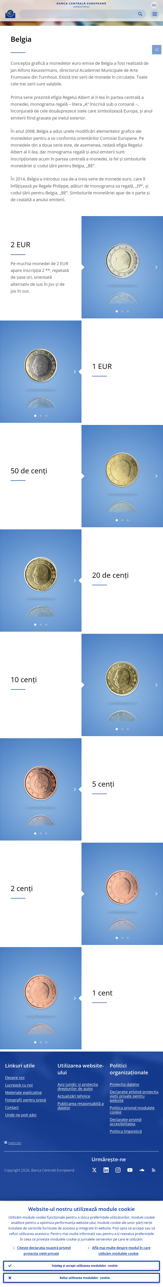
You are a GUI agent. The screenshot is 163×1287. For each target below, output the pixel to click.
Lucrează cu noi (19, 1085)
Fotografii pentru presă (25, 1099)
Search (140, 14)
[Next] (156, 267)
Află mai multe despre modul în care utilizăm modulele (121, 1250)
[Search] (79, 14)
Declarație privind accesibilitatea (125, 1121)
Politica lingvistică (126, 1131)
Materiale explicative (23, 1092)
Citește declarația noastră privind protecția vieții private (44, 1250)
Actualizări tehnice (74, 1096)
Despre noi (15, 1077)
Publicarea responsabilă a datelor (81, 1105)
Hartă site (14, 1143)
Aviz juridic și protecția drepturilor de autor (78, 1086)
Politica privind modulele (132, 1110)
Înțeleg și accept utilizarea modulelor (85, 1265)
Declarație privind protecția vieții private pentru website (134, 1096)
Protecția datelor (124, 1084)
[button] (154, 5)
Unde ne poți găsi (21, 1114)
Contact (12, 1107)
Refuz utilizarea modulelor (85, 1277)
